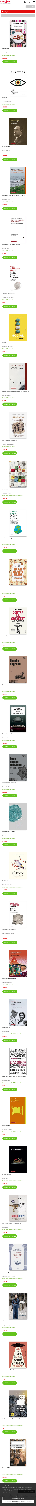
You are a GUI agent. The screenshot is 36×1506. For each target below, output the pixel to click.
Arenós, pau (5, 52)
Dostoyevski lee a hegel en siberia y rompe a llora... (15, 391)
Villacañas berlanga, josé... (8, 933)
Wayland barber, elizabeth (8, 444)
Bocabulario (5, 48)
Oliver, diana (5, 688)
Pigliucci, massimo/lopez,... (8, 1276)
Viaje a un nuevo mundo (8, 293)
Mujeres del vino (6, 1467)
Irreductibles (5, 587)
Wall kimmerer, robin (7, 884)
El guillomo (5, 880)
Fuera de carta (6, 1125)
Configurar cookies (18, 1496)
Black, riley (5, 1227)
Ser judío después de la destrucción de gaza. (13, 1419)
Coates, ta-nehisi (6, 493)
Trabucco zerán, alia (7, 101)
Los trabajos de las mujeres (9, 440)
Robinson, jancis (6, 1080)
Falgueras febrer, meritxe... (8, 1471)
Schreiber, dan (5, 1374)
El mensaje (5, 489)
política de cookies (6, 1492)
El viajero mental (6, 1174)
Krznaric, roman (6, 835)
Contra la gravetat (7, 636)
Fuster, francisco (6, 150)
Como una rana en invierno (9, 782)
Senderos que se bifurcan (9, 929)
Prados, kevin (5, 639)
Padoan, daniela (6, 786)
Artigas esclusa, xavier (7, 1325)
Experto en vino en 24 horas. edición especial (14, 1076)
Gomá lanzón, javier (7, 1129)
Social (4, 342)
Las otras (4, 97)
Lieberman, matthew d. (7, 346)
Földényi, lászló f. (6, 395)
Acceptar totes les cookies (18, 1501)
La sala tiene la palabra (8, 733)
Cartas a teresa (6, 1027)
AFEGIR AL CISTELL (10, 61)
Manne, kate (5, 591)
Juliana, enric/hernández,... (8, 297)
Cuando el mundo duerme (9, 978)
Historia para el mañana (8, 831)
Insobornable (6, 146)
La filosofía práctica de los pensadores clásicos (14, 1272)
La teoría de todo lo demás (9, 1370)
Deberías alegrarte (7, 684)
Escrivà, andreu (5, 542)
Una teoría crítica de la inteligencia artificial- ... (14, 195)
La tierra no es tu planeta (8, 538)
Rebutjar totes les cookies (18, 1498)
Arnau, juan (5, 1178)
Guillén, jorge (5, 1031)
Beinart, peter (5, 1422)
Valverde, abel (5, 737)
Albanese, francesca (7, 982)
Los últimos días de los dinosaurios (11, 1223)
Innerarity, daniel (6, 199)
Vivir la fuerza (6, 1321)
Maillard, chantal (6, 248)
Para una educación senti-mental (11, 244)
